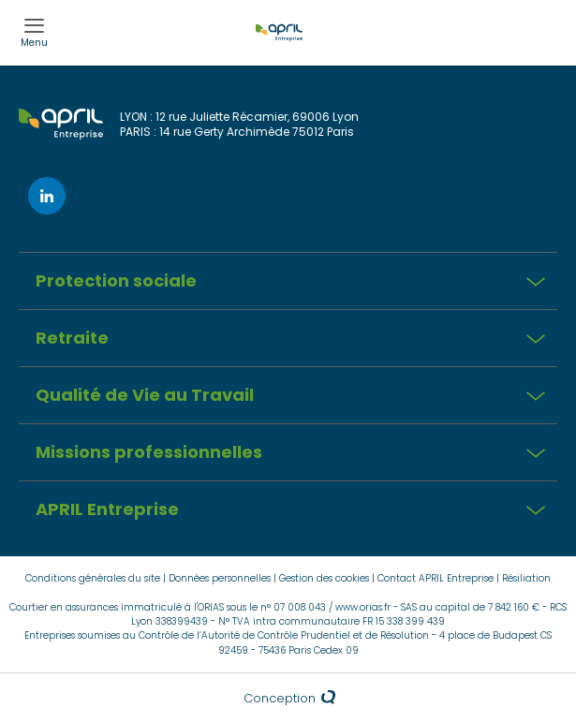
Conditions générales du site (92, 578)
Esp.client (549, 16)
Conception (288, 698)
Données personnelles (220, 578)
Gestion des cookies (324, 578)
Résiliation (526, 578)
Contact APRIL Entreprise (435, 578)
